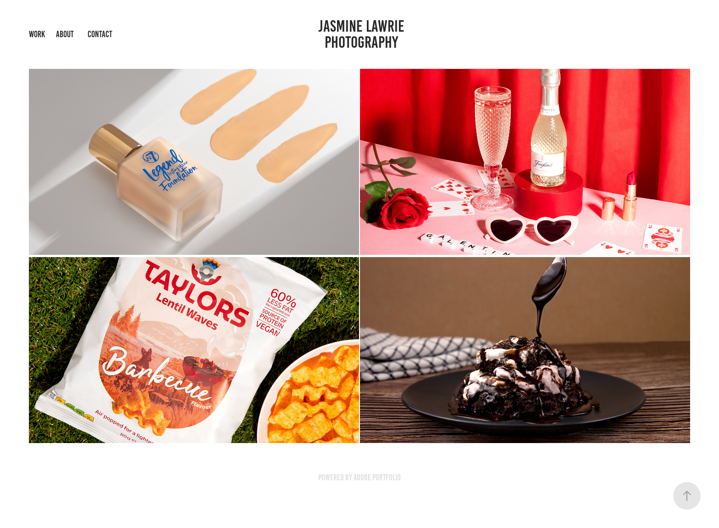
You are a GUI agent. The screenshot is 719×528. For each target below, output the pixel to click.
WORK (37, 34)
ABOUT (65, 34)
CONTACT (100, 34)
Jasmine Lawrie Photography (363, 34)
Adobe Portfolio (377, 477)
